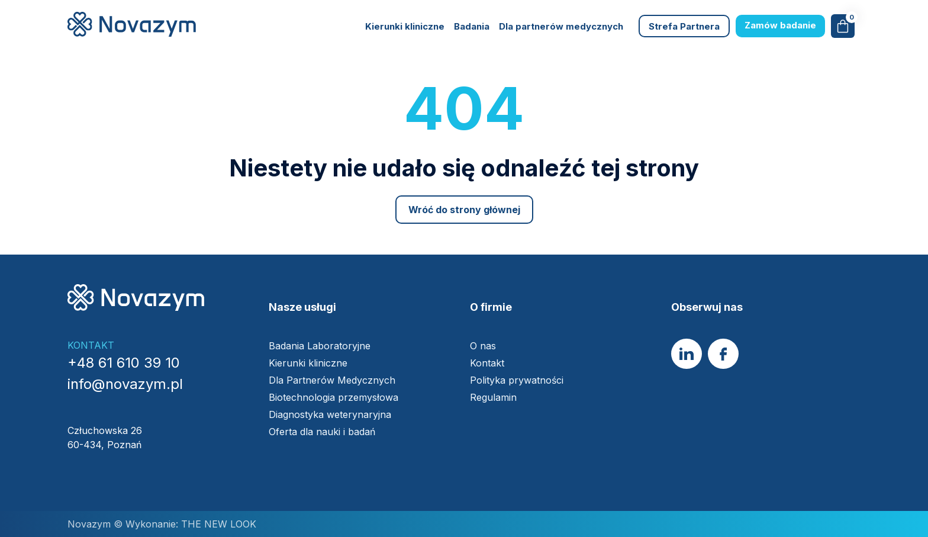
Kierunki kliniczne (404, 26)
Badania (471, 26)
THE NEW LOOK (217, 524)
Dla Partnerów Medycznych (332, 380)
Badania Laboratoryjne (319, 346)
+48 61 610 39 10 (123, 362)
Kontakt (487, 363)
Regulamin (493, 397)
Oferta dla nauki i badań (323, 432)
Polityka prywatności (516, 380)
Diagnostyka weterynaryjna (330, 414)
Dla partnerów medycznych (561, 26)
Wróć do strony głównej (464, 210)
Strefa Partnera (684, 26)
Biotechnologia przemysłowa (335, 397)
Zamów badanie (780, 25)
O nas (483, 346)
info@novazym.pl (125, 384)
